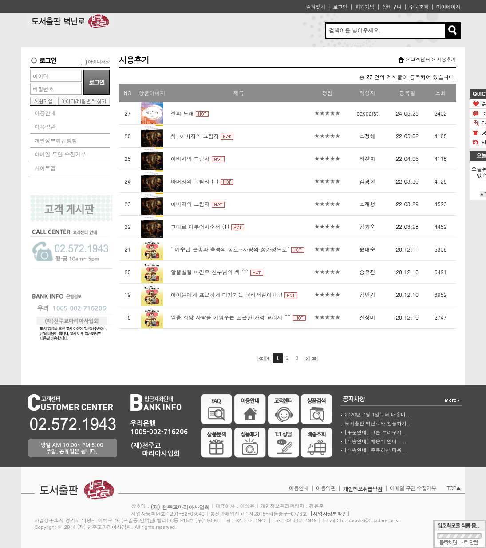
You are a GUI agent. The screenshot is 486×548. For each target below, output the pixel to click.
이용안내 (45, 112)
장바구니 (391, 6)
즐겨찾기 (315, 6)
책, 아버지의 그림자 (195, 136)
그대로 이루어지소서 (196, 226)
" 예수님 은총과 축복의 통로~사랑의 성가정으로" (230, 249)
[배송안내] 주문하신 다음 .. (376, 450)
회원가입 (364, 6)
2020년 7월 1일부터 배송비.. (377, 414)
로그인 (339, 6)
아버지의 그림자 (190, 158)
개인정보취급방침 (56, 140)
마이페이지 (448, 6)
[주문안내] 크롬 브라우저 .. (376, 432)
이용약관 (45, 126)
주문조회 (418, 6)
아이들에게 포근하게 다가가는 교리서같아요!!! (227, 294)
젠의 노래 (182, 113)
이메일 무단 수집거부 (60, 154)
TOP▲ (454, 488)
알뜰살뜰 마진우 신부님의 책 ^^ (210, 272)
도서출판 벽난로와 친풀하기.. (378, 423)
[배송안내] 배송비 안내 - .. (376, 441)
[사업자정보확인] (329, 513)
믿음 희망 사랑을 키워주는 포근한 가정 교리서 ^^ (231, 317)
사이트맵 (45, 168)
